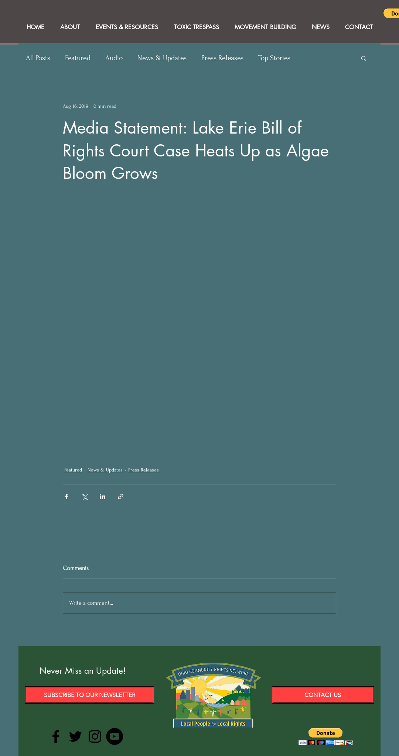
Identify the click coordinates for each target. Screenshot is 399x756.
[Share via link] (120, 496)
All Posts (38, 58)
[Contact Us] (323, 695)
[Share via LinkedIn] (102, 496)
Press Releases (222, 58)
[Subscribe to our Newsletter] (89, 695)
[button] (363, 58)
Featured (78, 58)
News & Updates (162, 58)
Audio (114, 58)
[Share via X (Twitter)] (84, 496)
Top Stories (274, 58)
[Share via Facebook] (66, 496)
